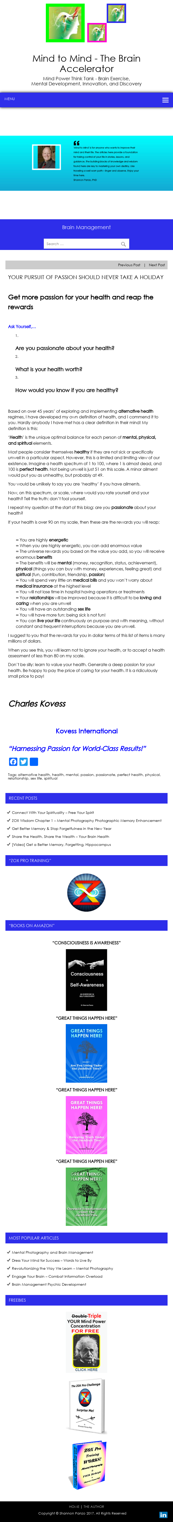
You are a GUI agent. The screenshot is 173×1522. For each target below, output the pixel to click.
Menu (9, 98)
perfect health (130, 774)
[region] (86, 163)
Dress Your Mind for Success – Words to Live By (52, 1260)
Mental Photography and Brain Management (52, 1252)
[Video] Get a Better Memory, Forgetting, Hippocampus (61, 844)
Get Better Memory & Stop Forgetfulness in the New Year (61, 828)
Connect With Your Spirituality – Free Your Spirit (53, 812)
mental (72, 774)
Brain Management (86, 227)
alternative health (34, 774)
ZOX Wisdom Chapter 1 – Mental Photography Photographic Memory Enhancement (87, 820)
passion (87, 774)
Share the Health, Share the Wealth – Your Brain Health (60, 836)
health (58, 774)
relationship (18, 778)
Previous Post (129, 265)
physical (152, 774)
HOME (74, 1506)
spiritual (50, 778)
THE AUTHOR (94, 1506)
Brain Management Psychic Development (49, 1284)
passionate (105, 774)
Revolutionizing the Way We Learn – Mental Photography (62, 1268)
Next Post (157, 265)
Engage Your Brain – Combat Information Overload (57, 1276)
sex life (36, 778)
